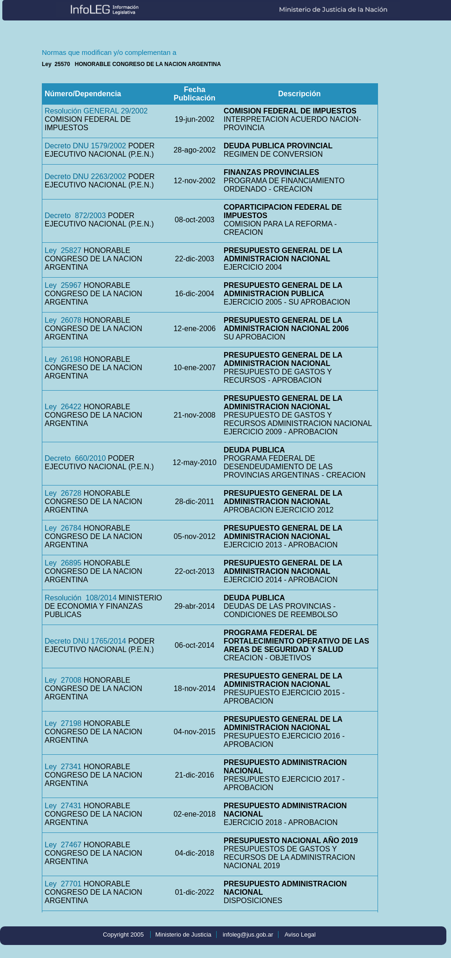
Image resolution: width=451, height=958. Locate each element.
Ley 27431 (63, 806)
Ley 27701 (63, 884)
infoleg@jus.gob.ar (248, 934)
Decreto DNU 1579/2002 (85, 146)
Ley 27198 (63, 723)
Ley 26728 (63, 493)
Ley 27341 (63, 767)
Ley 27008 (63, 680)
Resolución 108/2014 (81, 598)
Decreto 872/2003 (75, 216)
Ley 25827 (63, 250)
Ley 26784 (63, 528)
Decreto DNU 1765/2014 (85, 641)
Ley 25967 (63, 285)
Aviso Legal (300, 934)
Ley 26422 (63, 407)
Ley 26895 (63, 563)
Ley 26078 (63, 320)
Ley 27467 (63, 845)
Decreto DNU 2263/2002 (85, 176)
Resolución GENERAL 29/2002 (96, 111)
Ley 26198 (63, 359)
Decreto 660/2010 (75, 458)
